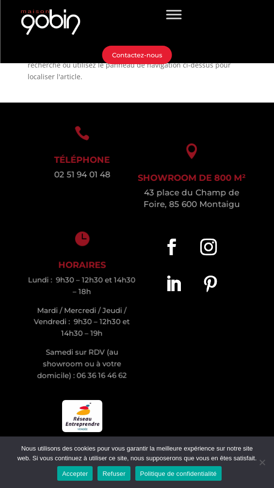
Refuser (113, 473)
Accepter (75, 473)
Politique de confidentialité (178, 473)
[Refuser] (262, 462)
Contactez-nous (137, 55)
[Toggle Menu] (174, 14)
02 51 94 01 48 (81, 174)
